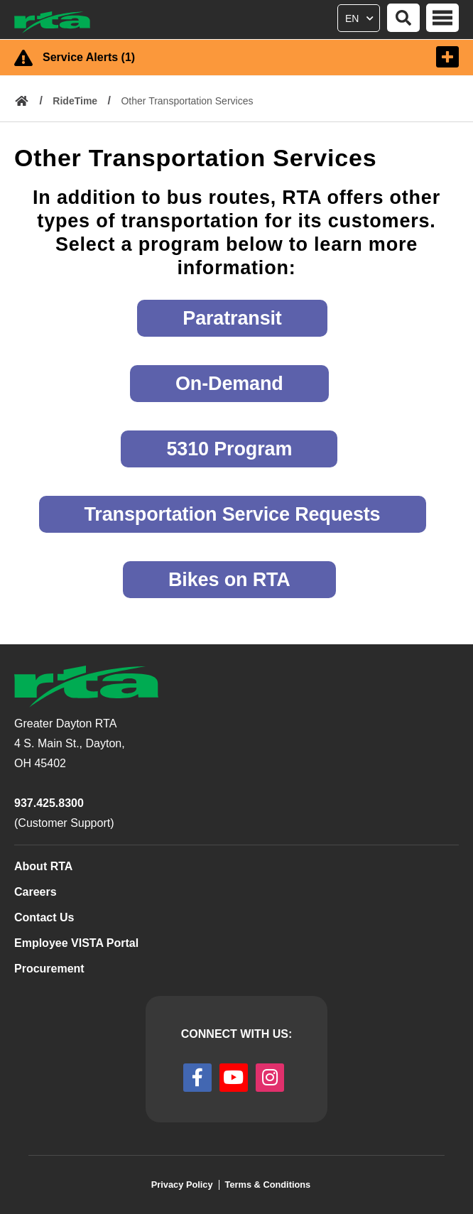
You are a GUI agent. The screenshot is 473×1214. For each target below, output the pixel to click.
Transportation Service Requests (233, 514)
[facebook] (197, 1077)
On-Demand (229, 383)
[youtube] (233, 1077)
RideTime (75, 101)
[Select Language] (360, 15)
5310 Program (229, 449)
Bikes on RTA (229, 579)
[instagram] (270, 1077)
